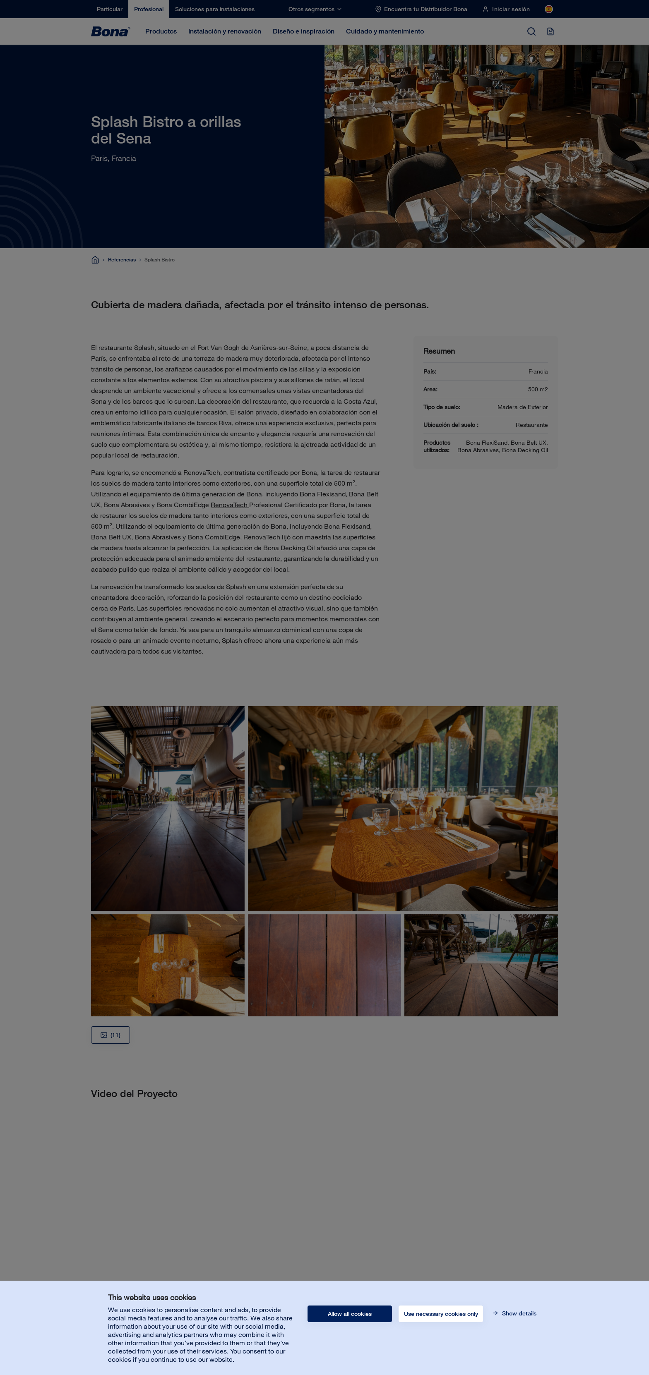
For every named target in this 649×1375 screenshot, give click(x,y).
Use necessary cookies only (441, 1314)
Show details (518, 1313)
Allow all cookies (350, 1314)
